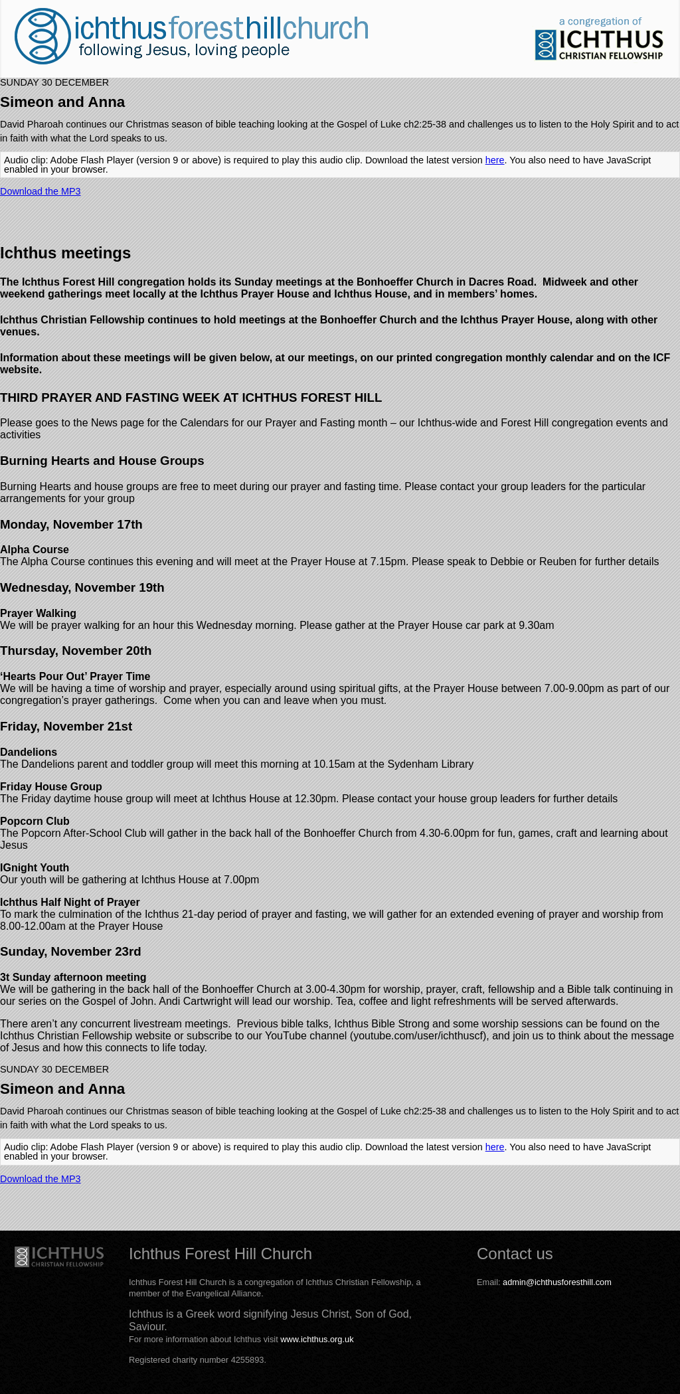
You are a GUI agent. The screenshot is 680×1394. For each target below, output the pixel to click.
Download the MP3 (40, 191)
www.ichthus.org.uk (316, 1339)
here (495, 160)
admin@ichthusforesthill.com (557, 1282)
